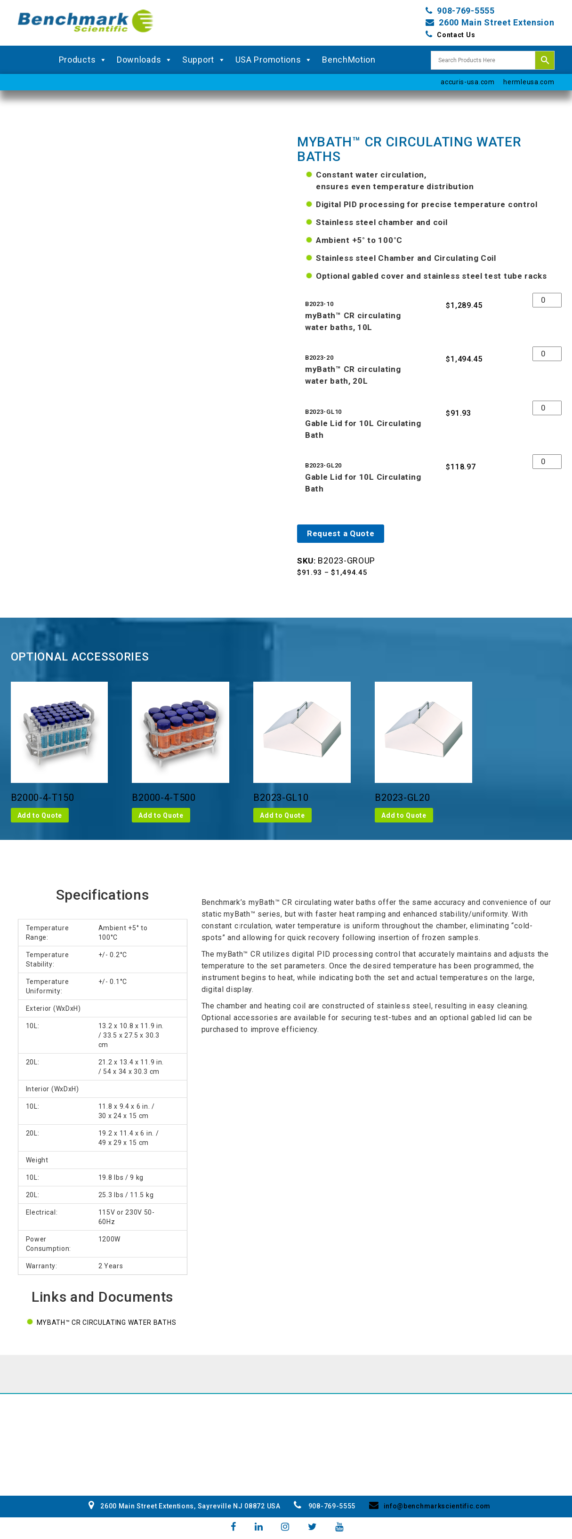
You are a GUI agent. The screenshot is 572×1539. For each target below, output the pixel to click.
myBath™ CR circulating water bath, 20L (353, 375)
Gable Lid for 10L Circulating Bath (363, 429)
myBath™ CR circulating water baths (107, 1322)
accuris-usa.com (468, 82)
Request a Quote (341, 533)
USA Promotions (274, 60)
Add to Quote (39, 815)
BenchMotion (349, 59)
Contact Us (456, 35)
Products (83, 60)
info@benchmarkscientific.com (430, 1506)
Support (204, 60)
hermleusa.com (528, 82)
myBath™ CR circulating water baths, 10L (353, 321)
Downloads (145, 60)
